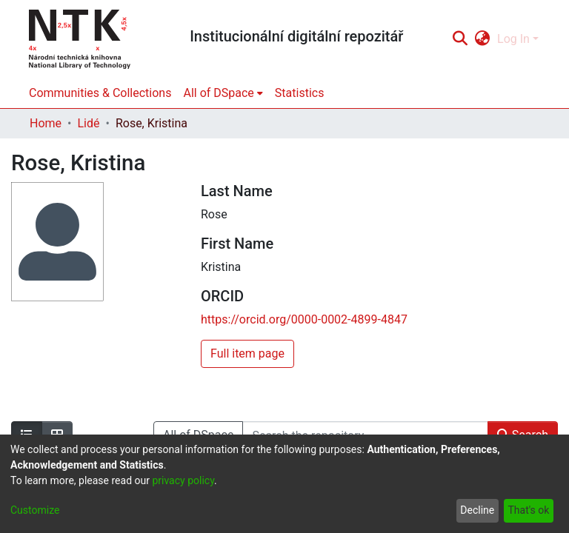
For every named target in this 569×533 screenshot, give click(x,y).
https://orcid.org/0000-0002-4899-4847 (304, 319)
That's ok (528, 510)
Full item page (247, 353)
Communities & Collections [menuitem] (100, 93)
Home (45, 123)
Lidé (88, 123)
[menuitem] (482, 39)
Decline (477, 510)
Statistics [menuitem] (300, 93)
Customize (34, 510)
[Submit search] (459, 39)
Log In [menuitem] (513, 39)
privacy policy (183, 480)
